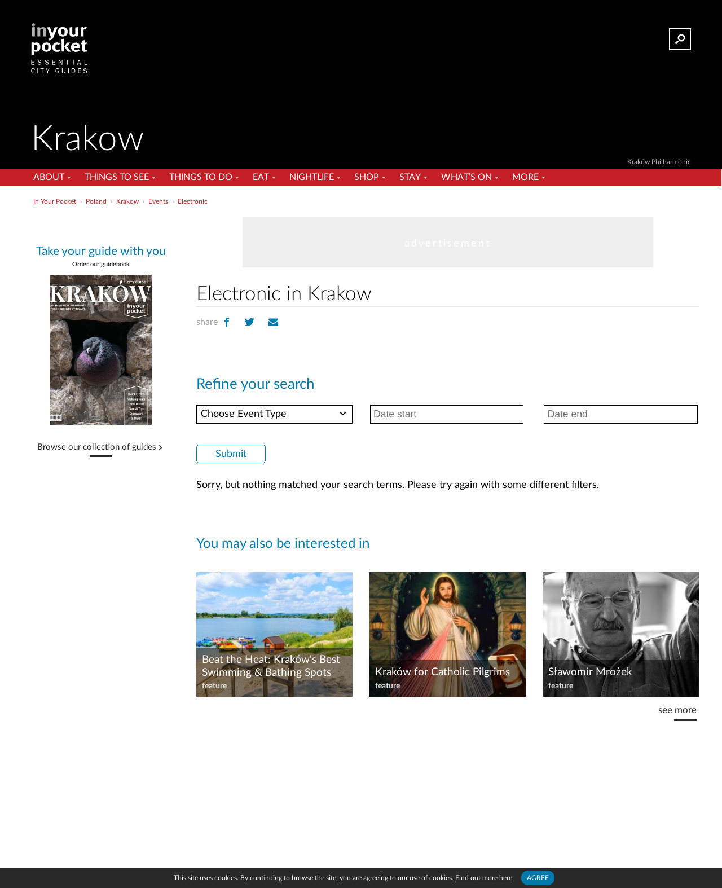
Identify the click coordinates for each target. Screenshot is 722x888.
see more (677, 710)
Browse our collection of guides (96, 447)
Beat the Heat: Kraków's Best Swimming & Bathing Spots (271, 666)
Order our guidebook (101, 264)
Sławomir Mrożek (590, 672)
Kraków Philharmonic (659, 162)
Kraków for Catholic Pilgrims (442, 672)
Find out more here (483, 877)
